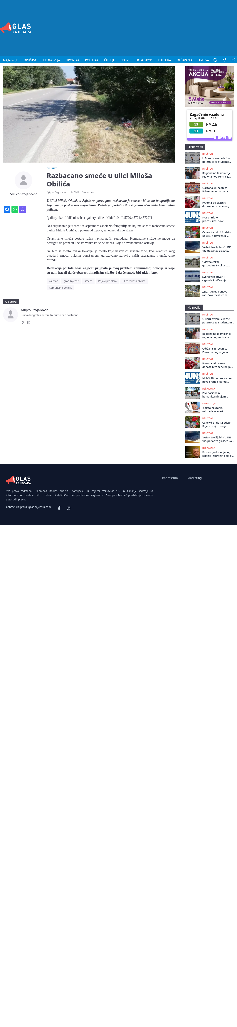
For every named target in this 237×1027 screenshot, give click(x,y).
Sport (125, 60)
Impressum (170, 478)
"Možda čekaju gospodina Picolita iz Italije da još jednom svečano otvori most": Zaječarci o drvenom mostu (215, 263)
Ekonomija (51, 60)
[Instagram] (29, 323)
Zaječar (53, 281)
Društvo (30, 60)
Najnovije (10, 60)
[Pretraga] (215, 60)
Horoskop (144, 60)
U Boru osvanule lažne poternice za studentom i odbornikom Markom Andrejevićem (217, 160)
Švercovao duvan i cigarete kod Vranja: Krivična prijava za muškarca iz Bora (214, 278)
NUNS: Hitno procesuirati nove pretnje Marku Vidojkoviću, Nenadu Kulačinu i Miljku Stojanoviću (215, 219)
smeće (88, 281)
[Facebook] (224, 60)
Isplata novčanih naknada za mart (212, 409)
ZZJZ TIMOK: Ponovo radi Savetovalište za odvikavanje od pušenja (217, 293)
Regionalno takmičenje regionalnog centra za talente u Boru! (216, 174)
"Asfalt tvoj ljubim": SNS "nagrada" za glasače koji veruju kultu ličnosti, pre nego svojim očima (216, 249)
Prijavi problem (107, 281)
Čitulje (109, 60)
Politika (91, 60)
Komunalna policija (60, 287)
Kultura (164, 60)
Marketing (194, 478)
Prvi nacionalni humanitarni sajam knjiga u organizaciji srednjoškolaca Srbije (215, 394)
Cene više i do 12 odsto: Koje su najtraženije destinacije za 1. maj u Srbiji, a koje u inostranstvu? (216, 234)
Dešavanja (185, 60)
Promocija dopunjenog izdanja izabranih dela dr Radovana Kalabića (217, 454)
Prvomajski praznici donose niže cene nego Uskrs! (216, 204)
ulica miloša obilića (134, 281)
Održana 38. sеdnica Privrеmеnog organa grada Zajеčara (215, 189)
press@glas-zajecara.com (35, 507)
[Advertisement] (185, 27)
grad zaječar (71, 281)
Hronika (72, 60)
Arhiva (204, 60)
